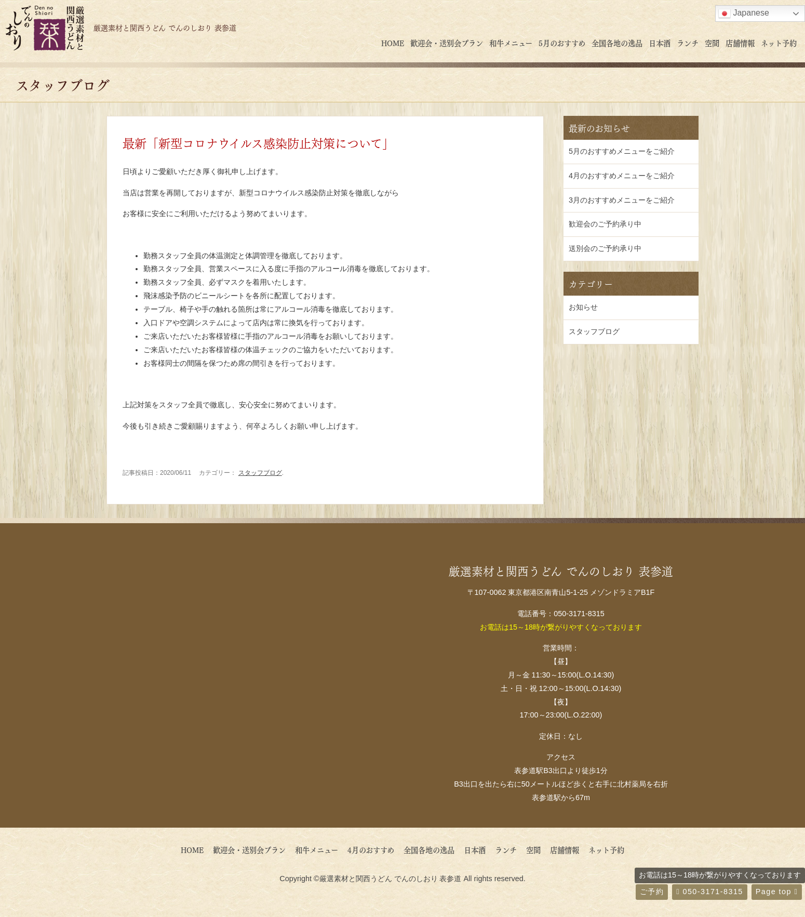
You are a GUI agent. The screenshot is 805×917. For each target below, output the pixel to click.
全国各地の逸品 (617, 42)
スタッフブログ (260, 472)
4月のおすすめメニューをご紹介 (622, 175)
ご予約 (652, 891)
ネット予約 (779, 42)
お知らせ (583, 307)
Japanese (743, 13)
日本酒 (659, 42)
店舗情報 (740, 42)
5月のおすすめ (562, 42)
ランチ (688, 42)
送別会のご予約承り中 (605, 248)
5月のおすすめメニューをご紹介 (622, 151)
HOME (392, 42)
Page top (777, 891)
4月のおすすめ (374, 849)
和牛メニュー (510, 42)
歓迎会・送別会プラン (446, 42)
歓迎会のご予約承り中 (605, 224)
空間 (712, 42)
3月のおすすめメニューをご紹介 (622, 200)
